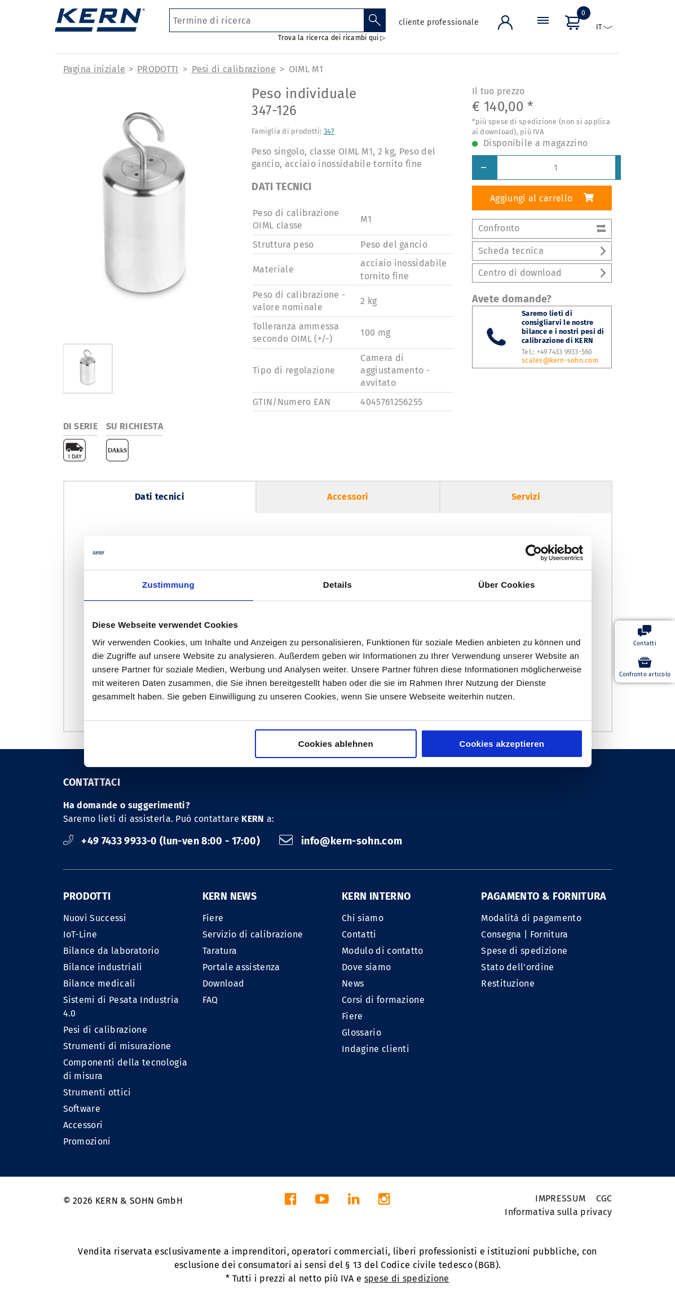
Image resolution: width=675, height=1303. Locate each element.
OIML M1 (306, 69)
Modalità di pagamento (531, 918)
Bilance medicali (99, 983)
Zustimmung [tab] (168, 584)
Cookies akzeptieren (502, 744)
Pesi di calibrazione (234, 69)
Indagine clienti (375, 1049)
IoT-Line (80, 934)
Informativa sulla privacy (558, 1212)
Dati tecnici (159, 496)
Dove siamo (366, 967)
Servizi (525, 496)
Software (82, 1108)
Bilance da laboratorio (111, 950)
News (353, 983)
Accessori (347, 496)
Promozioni (87, 1141)
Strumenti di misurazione (117, 1046)
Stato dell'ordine (517, 967)
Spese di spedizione (524, 950)
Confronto (542, 228)
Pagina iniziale (94, 69)
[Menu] (543, 30)
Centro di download (542, 272)
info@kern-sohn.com (340, 841)
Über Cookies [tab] (506, 584)
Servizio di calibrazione (252, 934)
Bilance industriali (103, 967)
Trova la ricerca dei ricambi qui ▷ (332, 38)
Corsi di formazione (383, 999)
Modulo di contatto (382, 950)
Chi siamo (362, 918)
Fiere (213, 918)
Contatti (359, 934)
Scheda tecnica (542, 250)
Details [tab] (337, 584)
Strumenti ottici (97, 1092)
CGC (604, 1198)
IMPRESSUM (560, 1198)
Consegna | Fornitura (524, 934)
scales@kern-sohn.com (560, 360)
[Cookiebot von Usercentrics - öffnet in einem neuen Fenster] (533, 552)
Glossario (361, 1032)
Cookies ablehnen (335, 744)
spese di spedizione (406, 1278)
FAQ (210, 999)
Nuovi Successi (94, 918)
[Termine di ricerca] (266, 20)
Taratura (219, 950)
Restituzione (508, 983)
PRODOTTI (158, 69)
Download (223, 983)
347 (329, 131)
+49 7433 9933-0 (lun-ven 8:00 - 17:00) (163, 841)
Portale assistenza (241, 967)
